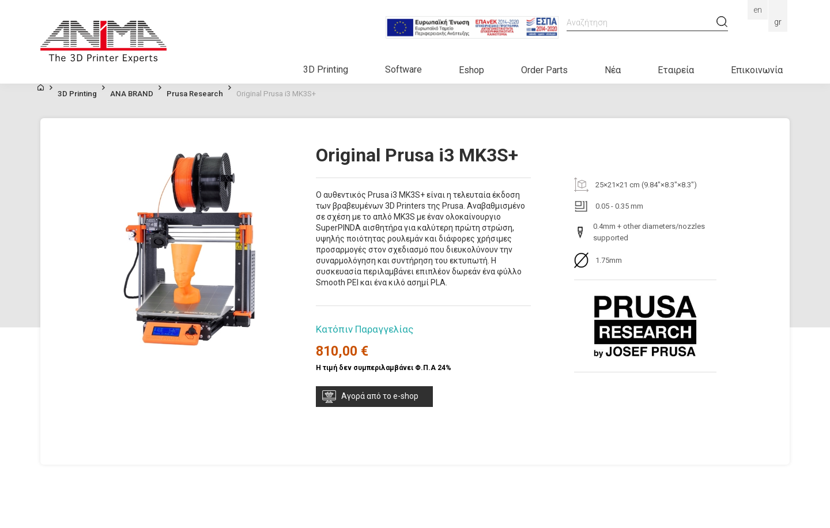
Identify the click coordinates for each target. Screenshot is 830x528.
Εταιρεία (676, 70)
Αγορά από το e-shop (379, 396)
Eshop (471, 70)
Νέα (613, 70)
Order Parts (544, 70)
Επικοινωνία (757, 70)
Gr (778, 22)
